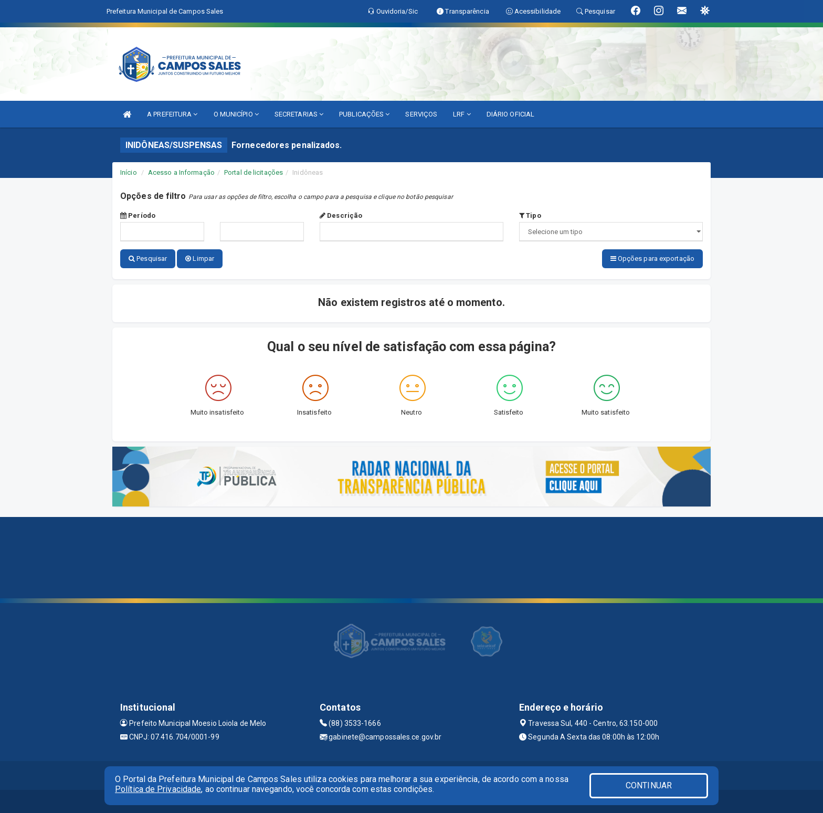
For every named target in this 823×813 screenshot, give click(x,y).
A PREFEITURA (172, 114)
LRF (462, 114)
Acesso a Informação (181, 172)
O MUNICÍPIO (236, 114)
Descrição (341, 215)
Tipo (530, 215)
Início (128, 172)
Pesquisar (148, 258)
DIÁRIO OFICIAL (510, 114)
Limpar (199, 258)
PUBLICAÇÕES (364, 114)
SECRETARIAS (299, 114)
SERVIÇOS (421, 114)
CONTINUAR (649, 785)
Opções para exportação (652, 258)
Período (137, 215)
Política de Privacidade (158, 789)
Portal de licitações (253, 172)
